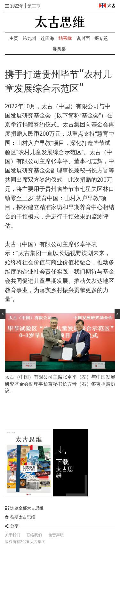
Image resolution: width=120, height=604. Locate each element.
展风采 (59, 49)
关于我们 (12, 534)
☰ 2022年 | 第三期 (23, 6)
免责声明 (56, 534)
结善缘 (65, 38)
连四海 (47, 38)
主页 (13, 38)
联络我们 (34, 534)
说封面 (83, 38)
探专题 (101, 38)
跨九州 (29, 38)
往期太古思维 (20, 517)
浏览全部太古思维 (24, 508)
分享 (12, 526)
